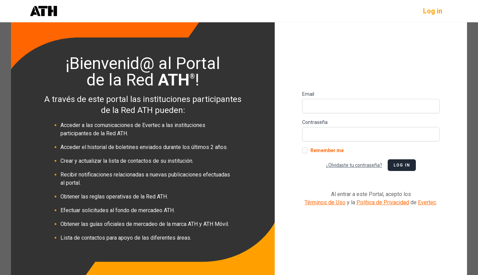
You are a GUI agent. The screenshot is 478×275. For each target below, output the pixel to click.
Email (308, 94)
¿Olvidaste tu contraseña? (354, 165)
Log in (432, 11)
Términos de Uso (325, 202)
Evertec (427, 202)
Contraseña (315, 122)
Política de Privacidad (382, 202)
